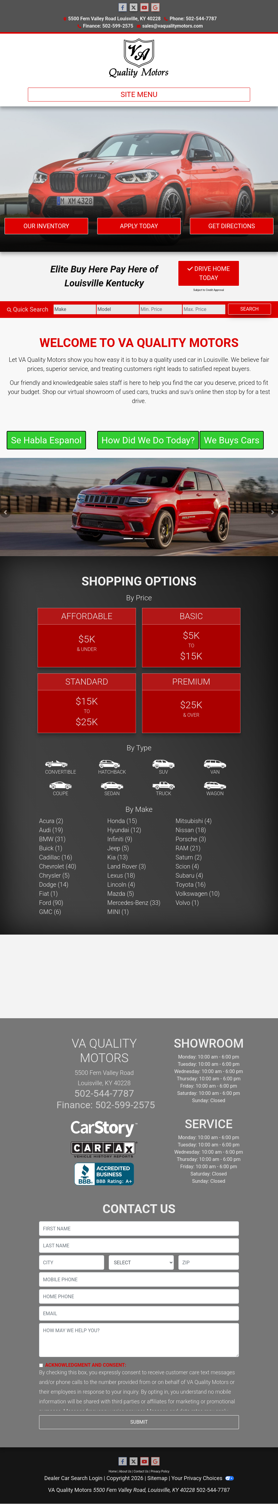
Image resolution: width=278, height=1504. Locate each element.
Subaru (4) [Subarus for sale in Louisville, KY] (189, 875)
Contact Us (141, 1471)
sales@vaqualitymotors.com (172, 26)
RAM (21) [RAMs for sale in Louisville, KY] (188, 848)
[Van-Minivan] (215, 767)
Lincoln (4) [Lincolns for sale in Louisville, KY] (121, 884)
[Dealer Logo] (139, 58)
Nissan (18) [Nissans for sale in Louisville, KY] (191, 830)
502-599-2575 (124, 1105)
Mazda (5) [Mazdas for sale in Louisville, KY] (120, 893)
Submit (138, 1422)
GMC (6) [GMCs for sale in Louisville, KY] (50, 911)
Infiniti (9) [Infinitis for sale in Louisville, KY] (119, 839)
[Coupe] (60, 789)
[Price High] (203, 309)
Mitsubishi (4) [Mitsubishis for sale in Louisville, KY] (194, 821)
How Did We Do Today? (148, 440)
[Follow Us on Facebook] (122, 7)
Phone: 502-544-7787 (193, 19)
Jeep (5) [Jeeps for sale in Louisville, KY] (118, 848)
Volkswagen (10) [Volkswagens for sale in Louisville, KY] (198, 893)
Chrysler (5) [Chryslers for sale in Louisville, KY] (54, 875)
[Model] (117, 309)
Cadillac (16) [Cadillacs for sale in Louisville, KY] (55, 857)
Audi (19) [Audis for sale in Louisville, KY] (51, 830)
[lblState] (141, 1262)
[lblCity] (71, 1262)
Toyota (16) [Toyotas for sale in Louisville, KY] (191, 884)
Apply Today (139, 226)
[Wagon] (215, 789)
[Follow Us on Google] (155, 7)
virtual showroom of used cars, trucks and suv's (131, 391)
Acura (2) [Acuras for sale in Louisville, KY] (51, 821)
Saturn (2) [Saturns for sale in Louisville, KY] (189, 857)
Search (249, 309)
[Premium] (191, 703)
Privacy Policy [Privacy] (160, 1471)
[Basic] (191, 638)
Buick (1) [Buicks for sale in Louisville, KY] (50, 848)
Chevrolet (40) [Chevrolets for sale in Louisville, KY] (57, 866)
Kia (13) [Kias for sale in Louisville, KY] (117, 857)
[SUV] (163, 767)
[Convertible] (60, 767)
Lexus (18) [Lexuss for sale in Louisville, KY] (121, 875)
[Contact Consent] (41, 1365)
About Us (125, 1471)
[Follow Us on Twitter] (133, 7)
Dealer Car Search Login (73, 1478)
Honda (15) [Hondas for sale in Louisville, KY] (122, 821)
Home (113, 1471)
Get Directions (231, 226)
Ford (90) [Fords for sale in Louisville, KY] (51, 902)
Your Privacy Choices (202, 1478)
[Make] (74, 309)
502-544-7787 (104, 1093)
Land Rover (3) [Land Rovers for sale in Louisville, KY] (126, 866)
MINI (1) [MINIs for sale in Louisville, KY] (118, 911)
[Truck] (163, 789)
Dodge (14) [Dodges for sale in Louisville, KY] (53, 884)
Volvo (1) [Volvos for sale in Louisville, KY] (187, 902)
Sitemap (157, 1478)
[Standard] (87, 703)
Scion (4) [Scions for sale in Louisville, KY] (187, 866)
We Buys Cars (231, 440)
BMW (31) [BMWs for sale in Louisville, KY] (52, 839)
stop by (235, 391)
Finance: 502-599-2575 (108, 26)
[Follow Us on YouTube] (144, 7)
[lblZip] (208, 1262)
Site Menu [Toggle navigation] (139, 94)
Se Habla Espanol (46, 440)
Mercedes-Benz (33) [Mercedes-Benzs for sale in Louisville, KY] (133, 902)
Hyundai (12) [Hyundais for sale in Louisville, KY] (124, 830)
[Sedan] (112, 789)
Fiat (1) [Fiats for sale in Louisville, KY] (48, 893)
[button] (5, 512)
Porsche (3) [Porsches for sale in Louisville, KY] (191, 839)
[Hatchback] (112, 767)
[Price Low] (160, 309)
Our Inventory (46, 226)
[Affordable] (87, 638)
